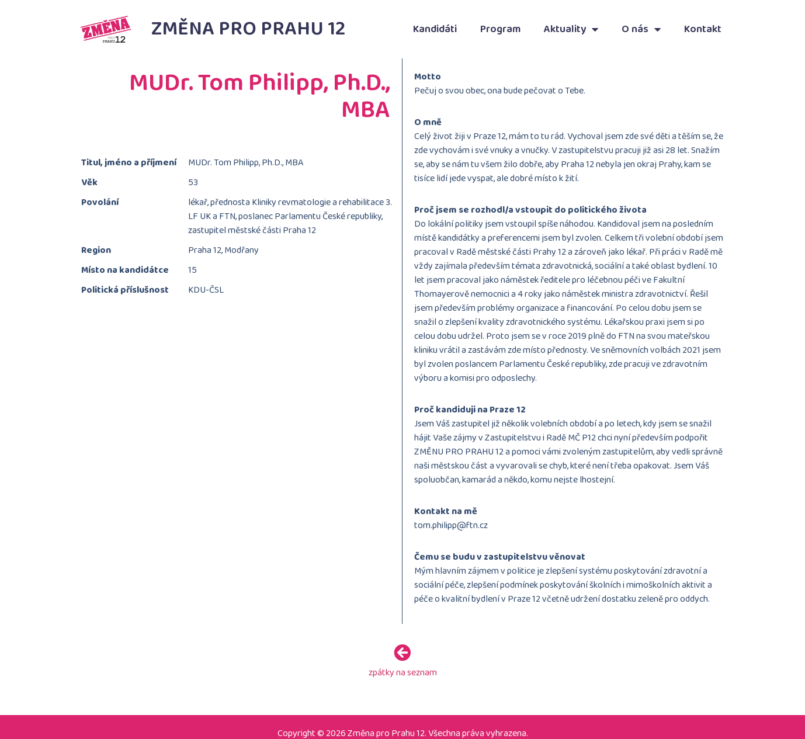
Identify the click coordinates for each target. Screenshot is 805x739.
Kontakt (702, 29)
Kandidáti (435, 29)
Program (500, 29)
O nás (641, 29)
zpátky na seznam (403, 671)
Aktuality (571, 29)
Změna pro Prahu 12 (248, 29)
